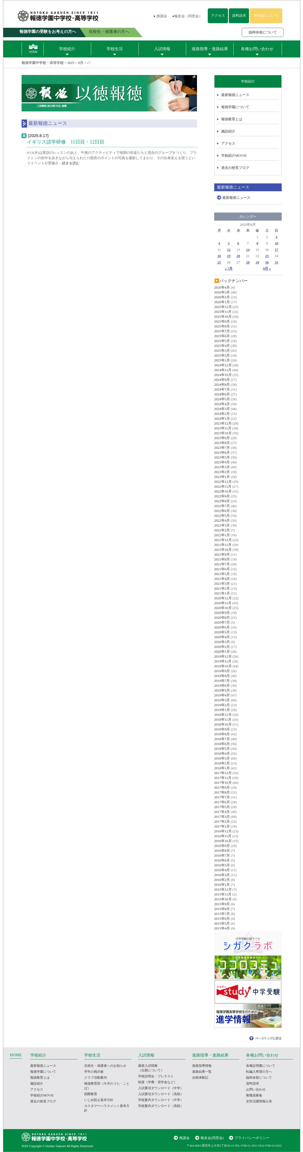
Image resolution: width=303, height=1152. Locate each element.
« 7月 (229, 268)
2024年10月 (223, 375)
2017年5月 (222, 807)
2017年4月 (222, 812)
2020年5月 (222, 632)
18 (219, 256)
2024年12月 (223, 365)
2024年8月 (222, 384)
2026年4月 (222, 287)
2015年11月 (223, 894)
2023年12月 (223, 423)
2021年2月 (222, 588)
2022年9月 (222, 496)
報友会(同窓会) (212, 1138)
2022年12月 (223, 482)
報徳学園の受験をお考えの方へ (47, 31)
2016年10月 (223, 841)
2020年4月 (222, 637)
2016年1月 (222, 885)
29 (257, 262)
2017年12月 (223, 773)
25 (219, 262)
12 (228, 250)
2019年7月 (222, 681)
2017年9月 (222, 787)
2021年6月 (222, 569)
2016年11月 (223, 836)
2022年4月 (222, 520)
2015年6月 (222, 919)
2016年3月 (222, 875)
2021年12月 (223, 540)
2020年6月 (222, 627)
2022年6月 (222, 511)
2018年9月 (222, 729)
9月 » (267, 268)
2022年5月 (222, 516)
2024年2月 (222, 414)
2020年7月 (222, 622)
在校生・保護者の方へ (109, 31)
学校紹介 (67, 49)
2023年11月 (223, 428)
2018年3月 (222, 758)
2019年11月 (223, 661)
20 (238, 256)
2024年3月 (222, 409)
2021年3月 (222, 584)
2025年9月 (222, 321)
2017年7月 (222, 797)
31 (276, 262)
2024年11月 (223, 370)
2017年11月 (223, 778)
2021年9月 (222, 554)
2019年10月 (223, 666)
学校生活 (115, 49)
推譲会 (184, 1138)
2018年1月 (222, 768)
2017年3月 (222, 817)
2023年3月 (222, 467)
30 (267, 262)
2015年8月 (222, 909)
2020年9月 (222, 613)
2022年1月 (222, 535)
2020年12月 (223, 598)
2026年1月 (222, 302)
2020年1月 (222, 652)
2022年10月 (223, 491)
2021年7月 (222, 564)
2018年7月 (222, 739)
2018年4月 (222, 753)
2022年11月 (223, 486)
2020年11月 (223, 603)
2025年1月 (222, 360)
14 (248, 250)
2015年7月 (222, 914)
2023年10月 (223, 433)
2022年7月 (222, 506)
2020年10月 (223, 608)
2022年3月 (222, 525)
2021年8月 (222, 559)
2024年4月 (222, 404)
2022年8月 (222, 501)
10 (276, 243)
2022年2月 (222, 530)
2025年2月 (222, 355)
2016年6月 (222, 860)
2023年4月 (222, 462)
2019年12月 (223, 656)
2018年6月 (222, 744)
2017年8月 (222, 792)
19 (228, 256)
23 (267, 256)
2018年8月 (222, 734)
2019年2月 (222, 705)
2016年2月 (222, 880)
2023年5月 (222, 457)
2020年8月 (222, 618)
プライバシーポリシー (252, 1138)
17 (276, 250)
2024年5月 (222, 399)
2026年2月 (222, 297)
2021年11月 (223, 545)
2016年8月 (222, 851)
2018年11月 (223, 719)
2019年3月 (222, 700)
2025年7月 (222, 331)
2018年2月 (222, 763)
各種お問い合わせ (257, 49)
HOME (16, 1055)
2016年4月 (222, 870)
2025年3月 (222, 350)
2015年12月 (223, 889)
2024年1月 (222, 418)
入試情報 (162, 49)
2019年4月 (222, 695)
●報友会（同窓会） (187, 16)
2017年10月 (223, 783)
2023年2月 (222, 472)
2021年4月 (222, 579)
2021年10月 (223, 550)
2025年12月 (223, 307)
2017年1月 (222, 826)
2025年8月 (222, 326)
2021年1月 (222, 593)
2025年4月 (222, 346)
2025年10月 (223, 317)
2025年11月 (223, 312)
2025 (70, 63)
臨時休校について (263, 32)
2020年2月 (222, 647)
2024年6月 (222, 394)
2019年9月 (222, 671)
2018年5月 (222, 749)
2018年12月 (223, 715)
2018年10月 (223, 724)
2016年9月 (222, 846)
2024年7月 (222, 389)
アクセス (218, 15)
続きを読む (71, 163)
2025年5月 (222, 341)
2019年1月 (222, 710)
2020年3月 (222, 642)
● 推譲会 (160, 16)
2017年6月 (222, 802)
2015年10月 (223, 899)
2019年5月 (222, 690)
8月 (80, 63)
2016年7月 (222, 855)
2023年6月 (222, 452)
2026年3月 (222, 292)
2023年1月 (222, 477)
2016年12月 (223, 831)
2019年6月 (222, 685)
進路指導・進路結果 (210, 49)
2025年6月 (222, 336)
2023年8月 (222, 443)
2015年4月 (222, 928)
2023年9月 (222, 438)
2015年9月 (222, 904)
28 (248, 262)
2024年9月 (222, 380)
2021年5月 (222, 574)
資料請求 (239, 15)
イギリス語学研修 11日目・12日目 (65, 142)
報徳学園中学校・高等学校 (43, 63)
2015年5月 (222, 923)
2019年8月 (222, 676)
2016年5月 (222, 865)
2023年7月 (222, 448)
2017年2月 (222, 821)
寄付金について (266, 15)
